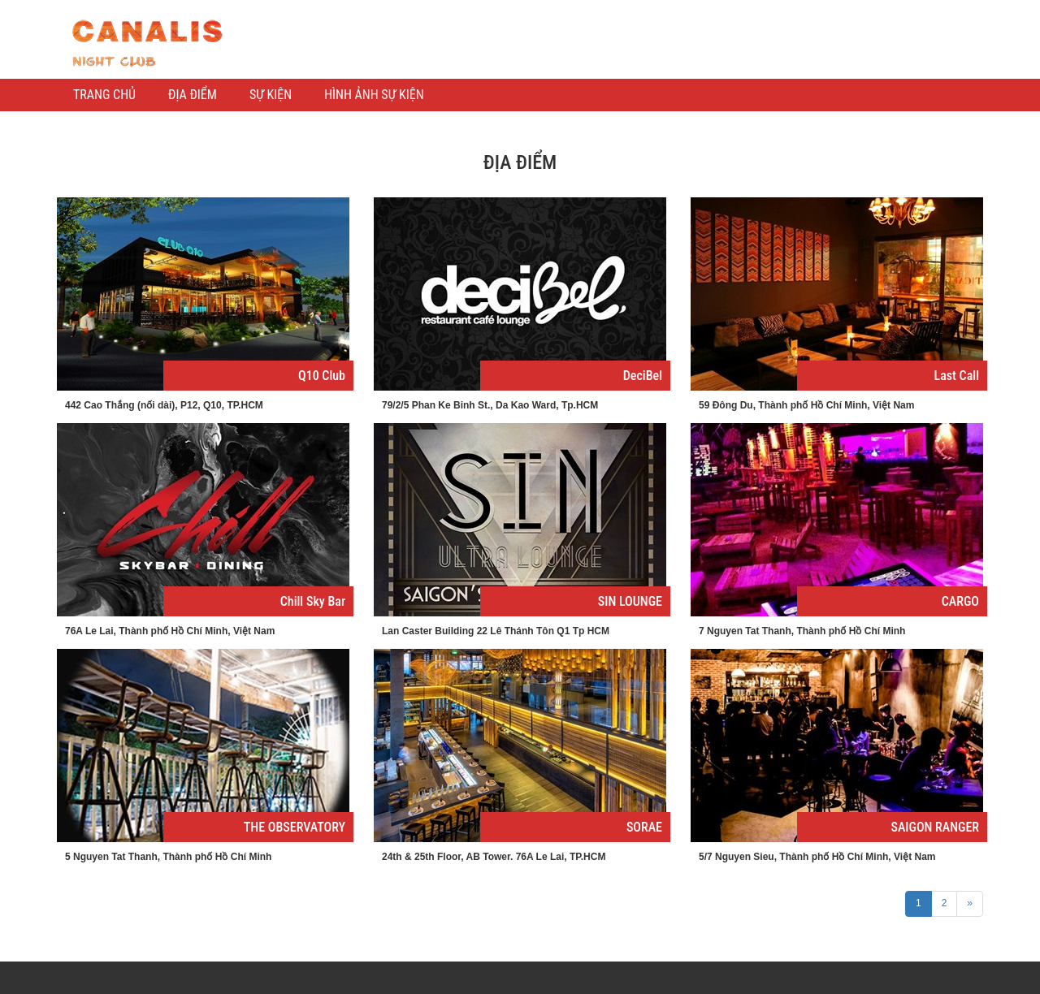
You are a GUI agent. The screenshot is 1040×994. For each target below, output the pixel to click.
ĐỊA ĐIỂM (192, 94)
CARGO (960, 601)
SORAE (644, 827)
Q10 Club (321, 375)
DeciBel (642, 375)
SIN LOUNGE (630, 601)
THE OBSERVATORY (294, 827)
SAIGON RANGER (934, 827)
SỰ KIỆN (270, 94)
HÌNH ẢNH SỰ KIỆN (373, 94)
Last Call (956, 375)
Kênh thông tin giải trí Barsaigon (146, 43)
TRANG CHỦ (104, 94)
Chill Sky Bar (312, 601)
